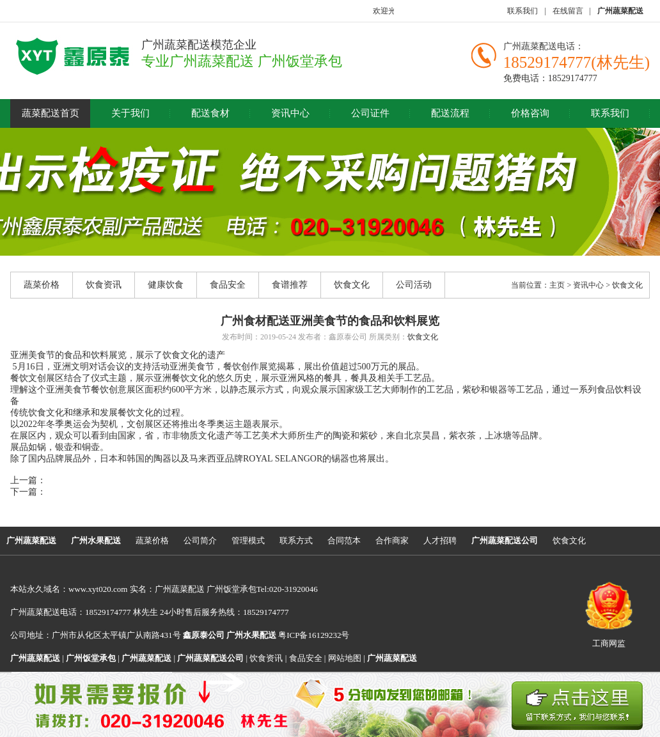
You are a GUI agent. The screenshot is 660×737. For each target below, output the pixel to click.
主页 (557, 285)
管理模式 (248, 540)
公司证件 (370, 113)
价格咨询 (530, 113)
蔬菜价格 (41, 285)
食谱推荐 (290, 285)
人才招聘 (440, 540)
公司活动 (414, 285)
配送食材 (210, 113)
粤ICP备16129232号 (287, 635)
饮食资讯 (104, 285)
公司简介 (200, 540)
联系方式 (296, 540)
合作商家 (392, 540)
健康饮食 (166, 285)
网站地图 (344, 658)
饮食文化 (352, 285)
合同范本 (344, 540)
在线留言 (568, 10)
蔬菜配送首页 (50, 113)
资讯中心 (290, 113)
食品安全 (228, 285)
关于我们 (130, 113)
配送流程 (450, 113)
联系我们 (522, 10)
